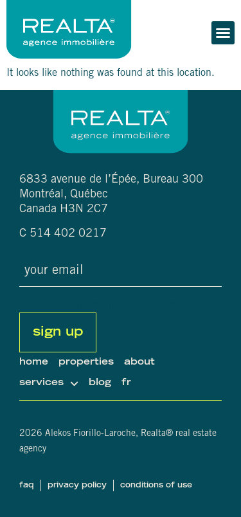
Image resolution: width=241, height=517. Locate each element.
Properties (86, 362)
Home (33, 362)
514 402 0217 (68, 234)
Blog (100, 383)
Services (48, 383)
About (139, 362)
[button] (223, 32)
